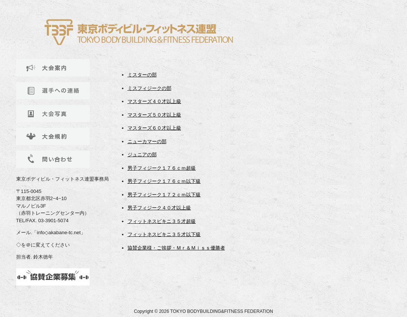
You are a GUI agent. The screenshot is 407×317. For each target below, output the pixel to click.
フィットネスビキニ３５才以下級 (164, 234)
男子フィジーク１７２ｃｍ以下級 (164, 194)
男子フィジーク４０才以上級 (159, 208)
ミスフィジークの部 (149, 88)
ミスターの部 (142, 75)
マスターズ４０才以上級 (154, 101)
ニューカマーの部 (147, 141)
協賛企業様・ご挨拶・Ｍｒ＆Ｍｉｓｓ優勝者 (176, 248)
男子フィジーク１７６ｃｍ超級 (162, 168)
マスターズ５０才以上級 (154, 115)
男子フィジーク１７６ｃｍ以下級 (164, 181)
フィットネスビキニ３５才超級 (162, 221)
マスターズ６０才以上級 (154, 128)
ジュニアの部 (142, 154)
